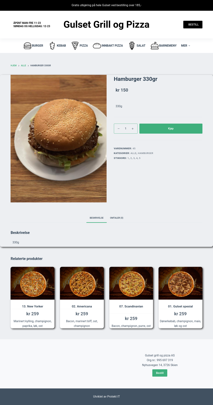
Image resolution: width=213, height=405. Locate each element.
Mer (186, 45)
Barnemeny (163, 45)
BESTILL (193, 24)
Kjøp (170, 128)
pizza (79, 45)
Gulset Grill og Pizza (106, 24)
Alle (133, 153)
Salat (136, 45)
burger (33, 45)
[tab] (96, 218)
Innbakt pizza (107, 45)
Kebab (57, 45)
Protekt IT (113, 396)
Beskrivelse (96, 218)
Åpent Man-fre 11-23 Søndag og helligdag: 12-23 (31, 24)
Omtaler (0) (116, 218)
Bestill (160, 373)
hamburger (145, 153)
